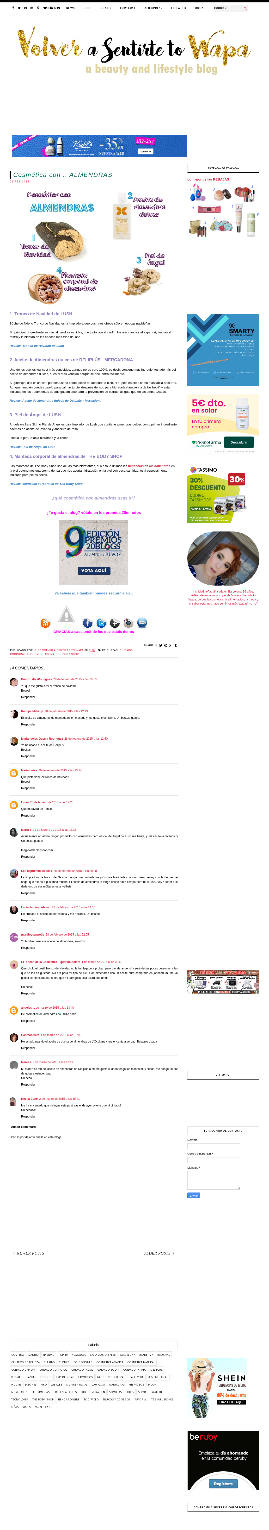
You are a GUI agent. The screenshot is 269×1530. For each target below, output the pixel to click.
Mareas (26, 1062)
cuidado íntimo (134, 1369)
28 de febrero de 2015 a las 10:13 (75, 679)
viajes (27, 1407)
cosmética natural (141, 1362)
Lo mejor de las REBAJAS (208, 179)
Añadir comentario (24, 1127)
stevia (142, 1392)
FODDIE (219, 8)
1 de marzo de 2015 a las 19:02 (61, 1035)
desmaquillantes (23, 1377)
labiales (56, 1384)
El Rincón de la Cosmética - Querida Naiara (50, 962)
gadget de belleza (110, 1377)
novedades (19, 1392)
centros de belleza (25, 1362)
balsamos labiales (103, 1354)
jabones (31, 1384)
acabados (79, 1354)
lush (31, 654)
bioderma (146, 1354)
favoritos (85, 1377)
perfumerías (41, 1392)
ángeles (26, 1007)
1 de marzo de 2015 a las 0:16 (101, 962)
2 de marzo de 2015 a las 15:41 (59, 1098)
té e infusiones (162, 1399)
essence (46, 1377)
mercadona (45, 654)
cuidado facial (82, 1369)
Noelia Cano (29, 1098)
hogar (16, 1384)
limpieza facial (76, 1384)
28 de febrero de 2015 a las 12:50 (86, 738)
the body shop (67, 654)
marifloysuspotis (32, 934)
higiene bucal (158, 1377)
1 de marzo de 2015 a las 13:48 (53, 1007)
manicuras (117, 1384)
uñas (14, 1407)
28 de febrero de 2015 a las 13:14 (60, 770)
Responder (28, 697)
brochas (163, 1354)
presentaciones (65, 1392)
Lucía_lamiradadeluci (35, 907)
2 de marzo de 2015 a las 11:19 (52, 1062)
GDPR (88, 8)
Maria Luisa (29, 770)
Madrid (33, 1354)
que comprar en (93, 1392)
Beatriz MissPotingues (36, 679)
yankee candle (45, 1407)
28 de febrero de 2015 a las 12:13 (66, 711)
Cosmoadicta (30, 1035)
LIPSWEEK (178, 8)
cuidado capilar (23, 1369)
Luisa (25, 802)
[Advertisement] (94, 1299)
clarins (49, 1362)
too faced (91, 1399)
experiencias (65, 1377)
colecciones (82, 1362)
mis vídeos (136, 1384)
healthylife (136, 1377)
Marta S (26, 829)
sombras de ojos (121, 1392)
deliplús (156, 1369)
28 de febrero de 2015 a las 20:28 (75, 871)
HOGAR (200, 8)
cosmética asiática (109, 1362)
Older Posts (159, 1253)
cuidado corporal (53, 1369)
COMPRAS (17, 1354)
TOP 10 (63, 1354)
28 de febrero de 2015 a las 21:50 (73, 907)
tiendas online (69, 1399)
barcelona (127, 1354)
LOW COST (128, 8)
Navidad (49, 1354)
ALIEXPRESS (153, 8)
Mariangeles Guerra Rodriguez (42, 738)
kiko (44, 1384)
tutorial (141, 1399)
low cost (98, 1384)
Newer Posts (27, 1253)
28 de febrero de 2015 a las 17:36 (54, 829)
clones (64, 1362)
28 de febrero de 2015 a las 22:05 (67, 934)
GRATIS (106, 8)
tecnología (19, 1399)
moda (152, 1384)
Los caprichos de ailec (36, 871)
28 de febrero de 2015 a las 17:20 (51, 802)
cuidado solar (108, 1369)
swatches (157, 1392)
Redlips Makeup (32, 711)
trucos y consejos (117, 1399)
